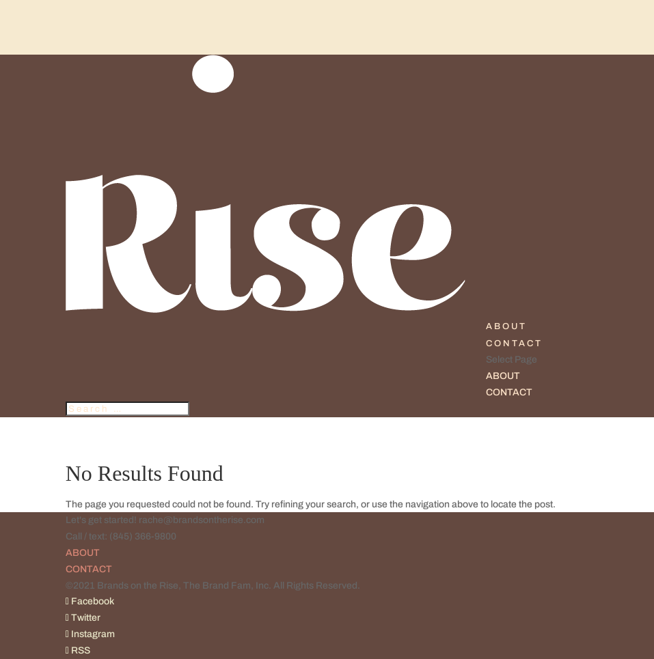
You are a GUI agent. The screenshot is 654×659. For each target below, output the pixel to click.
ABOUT (506, 326)
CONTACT (514, 343)
